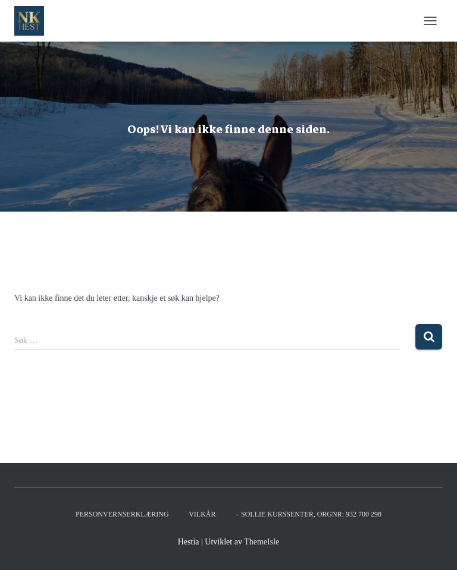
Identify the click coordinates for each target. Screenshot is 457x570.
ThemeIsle (261, 541)
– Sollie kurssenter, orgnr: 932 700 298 (308, 514)
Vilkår (202, 514)
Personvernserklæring (122, 514)
